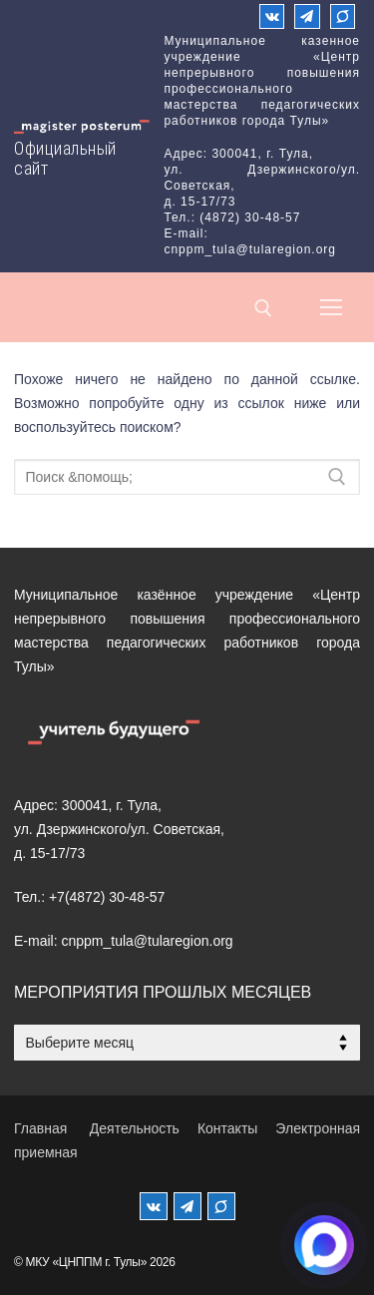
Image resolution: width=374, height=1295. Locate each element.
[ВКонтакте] (271, 16)
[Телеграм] (306, 16)
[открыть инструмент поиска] (263, 308)
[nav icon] (331, 307)
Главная (40, 1128)
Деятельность (135, 1128)
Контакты (227, 1128)
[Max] (342, 16)
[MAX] (221, 1206)
